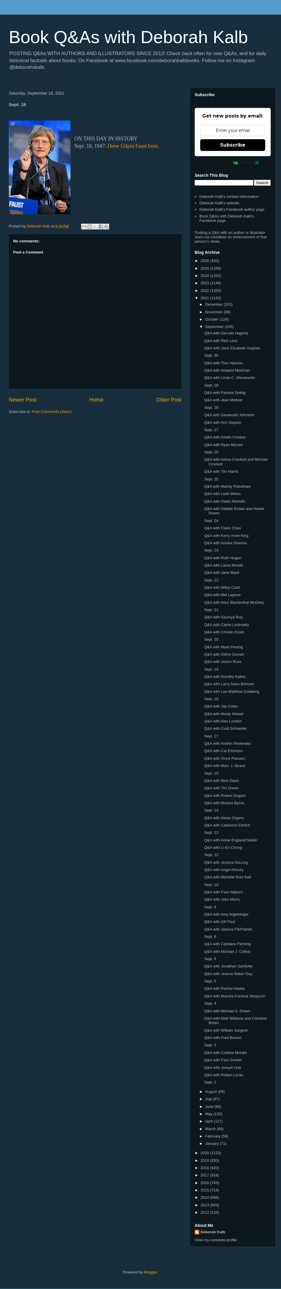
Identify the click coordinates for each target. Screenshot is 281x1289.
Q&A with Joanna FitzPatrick (228, 929)
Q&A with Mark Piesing (223, 647)
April (209, 1121)
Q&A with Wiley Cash (222, 587)
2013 (205, 1205)
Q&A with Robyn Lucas (223, 1075)
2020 (205, 1153)
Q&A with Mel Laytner (222, 595)
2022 (205, 290)
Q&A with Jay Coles (220, 706)
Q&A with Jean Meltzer (223, 400)
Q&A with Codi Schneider (225, 728)
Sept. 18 (211, 699)
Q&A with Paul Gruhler (223, 1060)
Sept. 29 (211, 385)
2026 (205, 261)
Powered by (233, 162)
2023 (205, 283)
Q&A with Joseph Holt (222, 1067)
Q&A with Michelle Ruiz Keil (227, 877)
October (212, 319)
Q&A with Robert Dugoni (224, 795)
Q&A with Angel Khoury (223, 870)
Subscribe (232, 145)
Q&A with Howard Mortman (227, 370)
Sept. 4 (210, 1003)
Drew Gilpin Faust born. (133, 146)
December (214, 304)
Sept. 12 (211, 855)
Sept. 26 (211, 452)
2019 (205, 1160)
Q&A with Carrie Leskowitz (226, 625)
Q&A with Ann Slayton (222, 422)
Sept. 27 (211, 430)
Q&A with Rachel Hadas (224, 988)
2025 (205, 268)
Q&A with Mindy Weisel (223, 714)
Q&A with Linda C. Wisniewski (229, 377)
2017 (205, 1175)
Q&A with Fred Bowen (222, 1037)
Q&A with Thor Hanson (223, 363)
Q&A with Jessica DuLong (226, 862)
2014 (205, 1197)
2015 (205, 1190)
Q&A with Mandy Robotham (227, 486)
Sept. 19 (211, 669)
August (211, 1091)
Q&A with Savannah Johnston (229, 415)
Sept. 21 (211, 610)
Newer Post (22, 400)
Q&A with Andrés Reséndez (227, 743)
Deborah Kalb (213, 1232)
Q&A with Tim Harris (221, 471)
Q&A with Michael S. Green (227, 1011)
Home (96, 400)
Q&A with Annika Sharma (225, 543)
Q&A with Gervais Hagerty (226, 333)
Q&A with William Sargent (225, 1030)
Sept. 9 (210, 907)
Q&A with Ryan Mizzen (223, 445)
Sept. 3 (210, 1045)
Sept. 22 (211, 580)
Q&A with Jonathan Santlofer (228, 966)
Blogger (150, 1272)
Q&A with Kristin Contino (225, 437)
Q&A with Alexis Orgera (224, 818)
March (211, 1129)
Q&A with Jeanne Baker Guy (228, 974)
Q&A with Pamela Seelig (224, 392)
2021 (205, 298)
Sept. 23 (211, 550)
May (209, 1114)
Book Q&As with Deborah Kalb (128, 37)
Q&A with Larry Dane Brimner (229, 684)
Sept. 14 (211, 810)
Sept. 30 (211, 355)
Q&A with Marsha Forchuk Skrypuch (234, 996)
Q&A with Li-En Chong (223, 847)
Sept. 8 (210, 936)
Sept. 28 (211, 407)
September (215, 326)
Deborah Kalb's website (219, 203)
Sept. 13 (211, 832)
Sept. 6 (210, 959)
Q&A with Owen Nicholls (224, 501)
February (213, 1136)
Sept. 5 (210, 981)
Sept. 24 (211, 520)
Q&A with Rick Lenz (220, 341)
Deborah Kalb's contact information (228, 196)
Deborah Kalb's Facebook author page (231, 209)
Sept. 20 (211, 639)
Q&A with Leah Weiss (222, 494)
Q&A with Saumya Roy (223, 617)
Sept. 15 (211, 773)
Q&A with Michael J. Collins (227, 951)
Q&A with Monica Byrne (224, 803)
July (209, 1099)
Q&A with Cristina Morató (225, 1052)
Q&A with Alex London (223, 721)
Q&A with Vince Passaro (224, 758)
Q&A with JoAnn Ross (222, 661)
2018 (205, 1168)
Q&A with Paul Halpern (223, 892)
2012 (205, 1212)
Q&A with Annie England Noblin (230, 840)
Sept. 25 (211, 479)
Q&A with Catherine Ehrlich (227, 825)
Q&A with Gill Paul (219, 921)
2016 (205, 1183)
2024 (205, 275)
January (212, 1143)
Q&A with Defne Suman (224, 654)
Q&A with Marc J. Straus (224, 765)
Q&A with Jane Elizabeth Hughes (232, 348)
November (214, 312)
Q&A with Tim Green (221, 788)
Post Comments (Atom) (52, 411)
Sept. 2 (210, 1082)
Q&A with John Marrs (222, 899)
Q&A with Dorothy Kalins (225, 676)
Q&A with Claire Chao (222, 528)
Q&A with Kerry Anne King (226, 535)
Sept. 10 (211, 884)
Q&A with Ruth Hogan (222, 558)
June (210, 1106)
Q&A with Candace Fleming (227, 944)
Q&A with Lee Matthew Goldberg (231, 691)
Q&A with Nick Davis (221, 780)
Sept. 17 (211, 736)
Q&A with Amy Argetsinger (226, 914)
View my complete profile (216, 1240)
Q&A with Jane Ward (221, 572)
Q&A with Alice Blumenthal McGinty (234, 602)
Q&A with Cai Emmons (223, 751)
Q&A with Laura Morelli (223, 565)
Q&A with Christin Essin (224, 632)
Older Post (168, 400)
